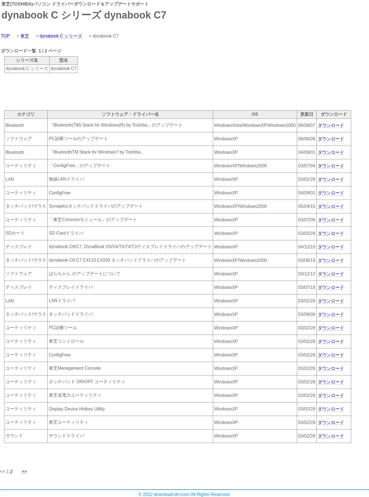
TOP (5, 36)
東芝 (24, 36)
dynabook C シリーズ (61, 36)
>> (24, 471)
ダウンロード (331, 125)
